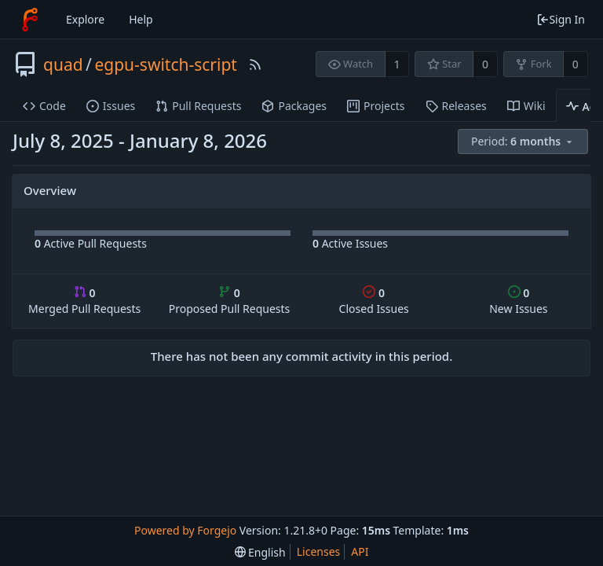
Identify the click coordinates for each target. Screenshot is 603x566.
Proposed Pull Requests (230, 300)
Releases (456, 105)
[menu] (524, 142)
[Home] (30, 20)
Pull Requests (198, 105)
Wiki (526, 105)
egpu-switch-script (165, 64)
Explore (85, 19)
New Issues (518, 300)
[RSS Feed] (255, 64)
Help (141, 19)
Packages (294, 105)
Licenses (319, 551)
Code (44, 105)
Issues (110, 105)
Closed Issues (374, 300)
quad (63, 64)
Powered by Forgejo (185, 530)
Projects (375, 105)
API (359, 551)
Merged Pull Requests (84, 300)
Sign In (560, 19)
